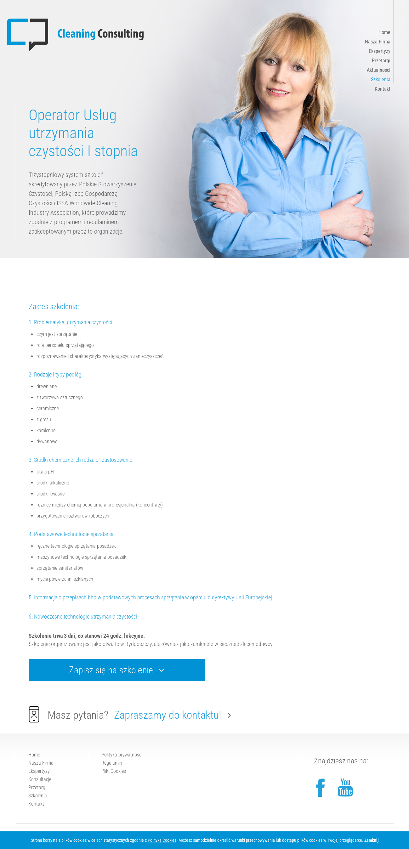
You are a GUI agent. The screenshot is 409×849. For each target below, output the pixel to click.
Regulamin (111, 763)
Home (384, 32)
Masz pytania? (130, 714)
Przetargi (381, 61)
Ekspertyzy (379, 51)
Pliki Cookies (113, 771)
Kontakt (382, 89)
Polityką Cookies (162, 840)
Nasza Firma (377, 42)
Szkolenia (380, 79)
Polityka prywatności (121, 755)
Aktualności (378, 70)
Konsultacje (39, 779)
